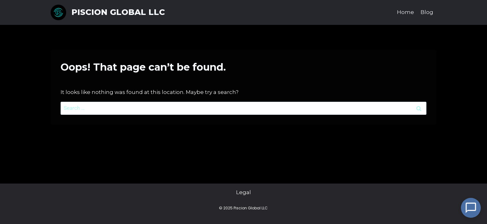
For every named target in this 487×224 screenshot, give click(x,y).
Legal (243, 192)
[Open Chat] (471, 208)
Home (405, 12)
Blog (427, 12)
